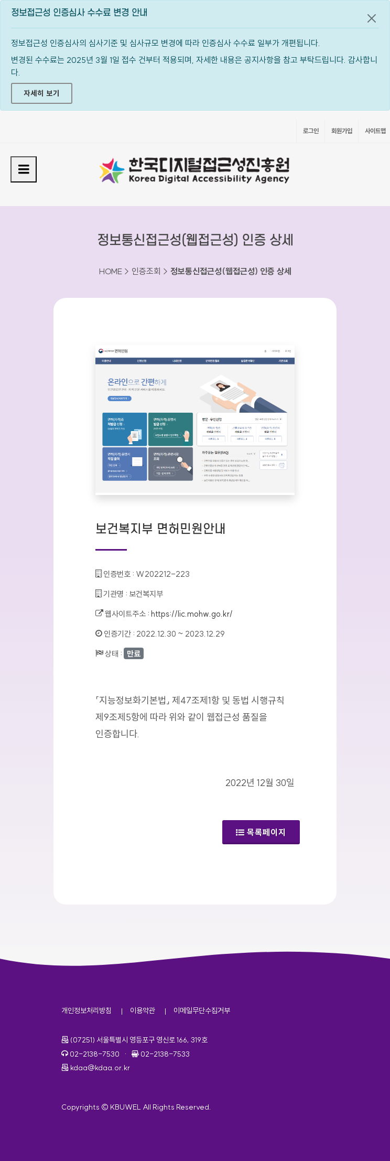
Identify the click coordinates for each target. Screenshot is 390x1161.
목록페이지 (261, 832)
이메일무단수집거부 (202, 1010)
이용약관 (142, 1010)
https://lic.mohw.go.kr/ (192, 614)
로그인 (311, 131)
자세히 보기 (42, 93)
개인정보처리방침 (86, 1010)
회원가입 (341, 131)
